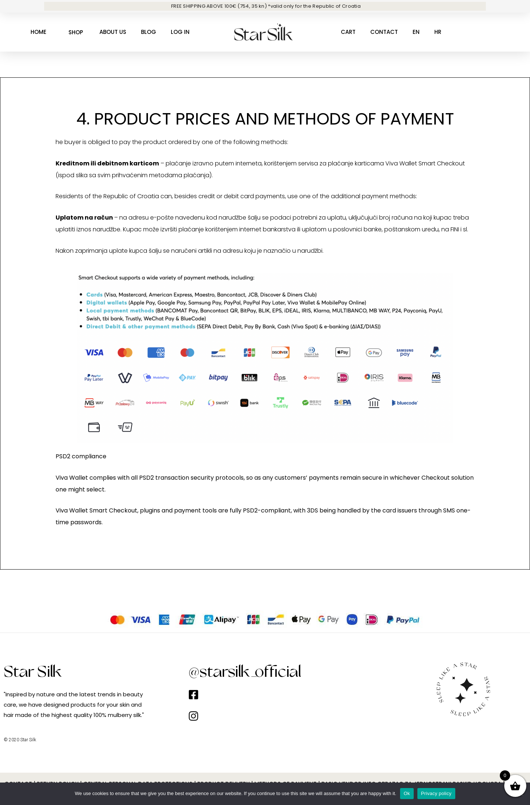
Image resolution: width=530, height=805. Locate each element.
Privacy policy (436, 793)
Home (38, 32)
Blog (148, 32)
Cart (348, 32)
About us (112, 32)
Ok (407, 793)
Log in (180, 32)
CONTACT (384, 32)
